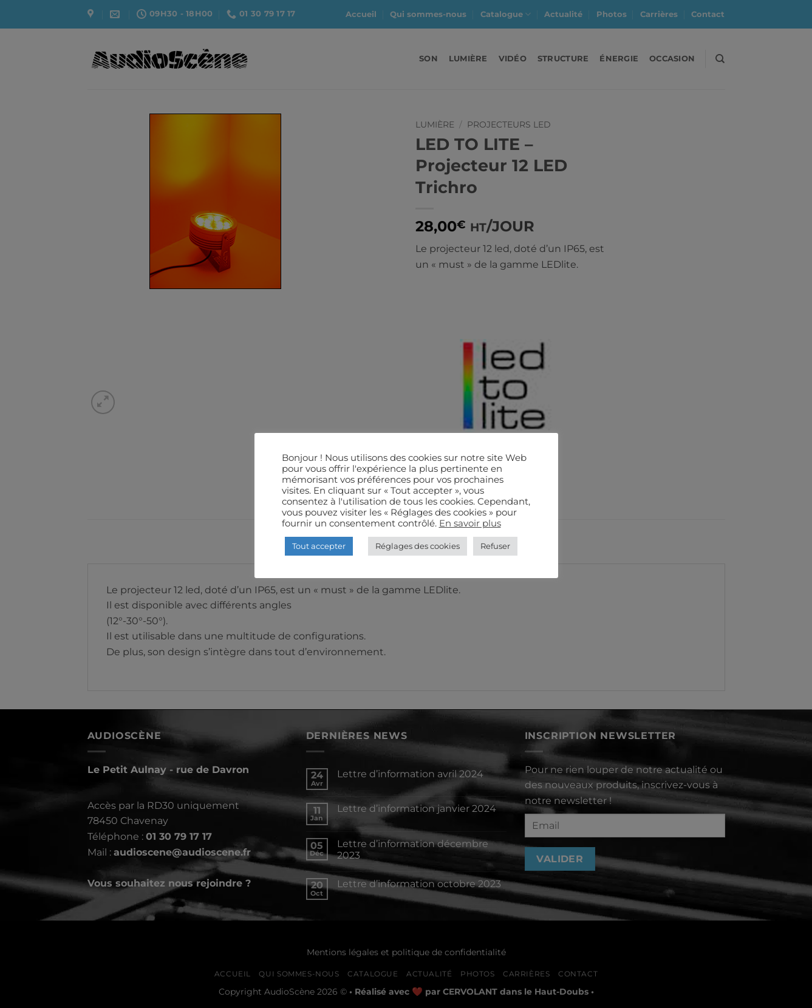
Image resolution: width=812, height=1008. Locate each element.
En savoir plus (470, 523)
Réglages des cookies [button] (417, 546)
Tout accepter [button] (319, 546)
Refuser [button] (495, 546)
